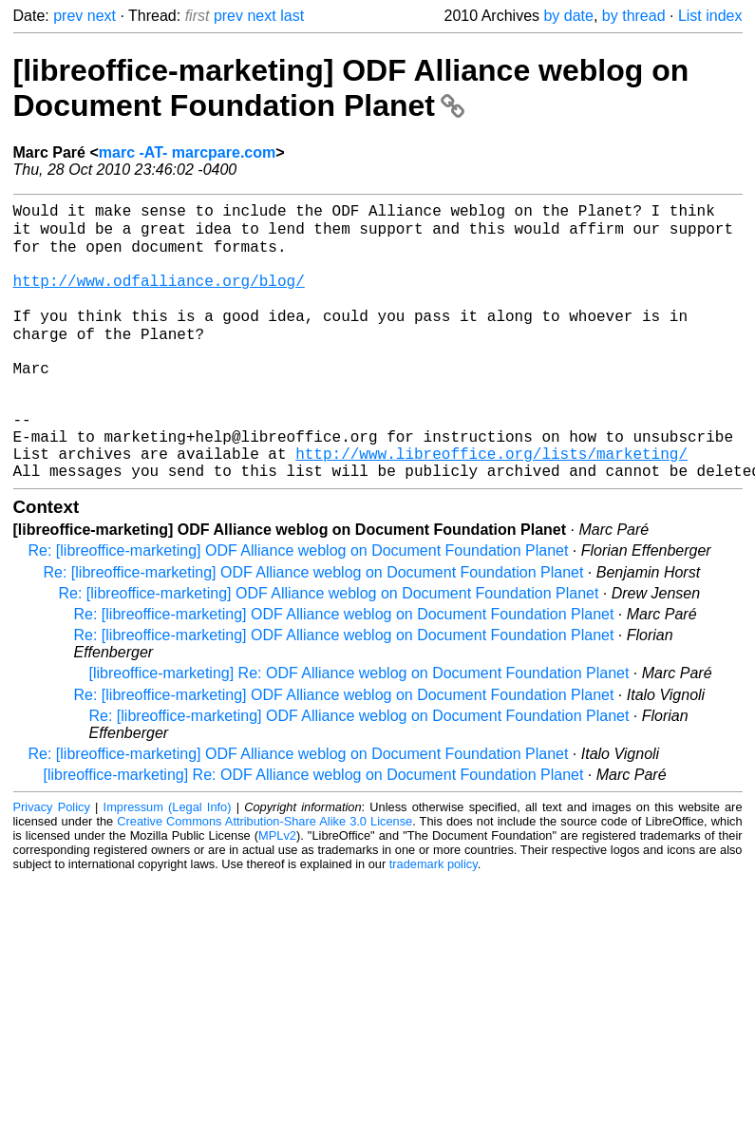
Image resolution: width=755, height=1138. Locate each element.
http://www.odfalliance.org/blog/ (159, 296)
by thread (634, 16)
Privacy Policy (51, 863)
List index (710, 16)
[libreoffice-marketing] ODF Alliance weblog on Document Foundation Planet (351, 88)
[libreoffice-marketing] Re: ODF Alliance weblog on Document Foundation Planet (359, 729)
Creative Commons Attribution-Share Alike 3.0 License (264, 877)
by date (568, 16)
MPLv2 (277, 891)
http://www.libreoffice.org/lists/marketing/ (491, 505)
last (292, 16)
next (101, 16)
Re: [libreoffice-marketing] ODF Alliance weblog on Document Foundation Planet (298, 606)
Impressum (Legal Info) (168, 863)
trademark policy (433, 920)
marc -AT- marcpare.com (187, 152)
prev (68, 16)
